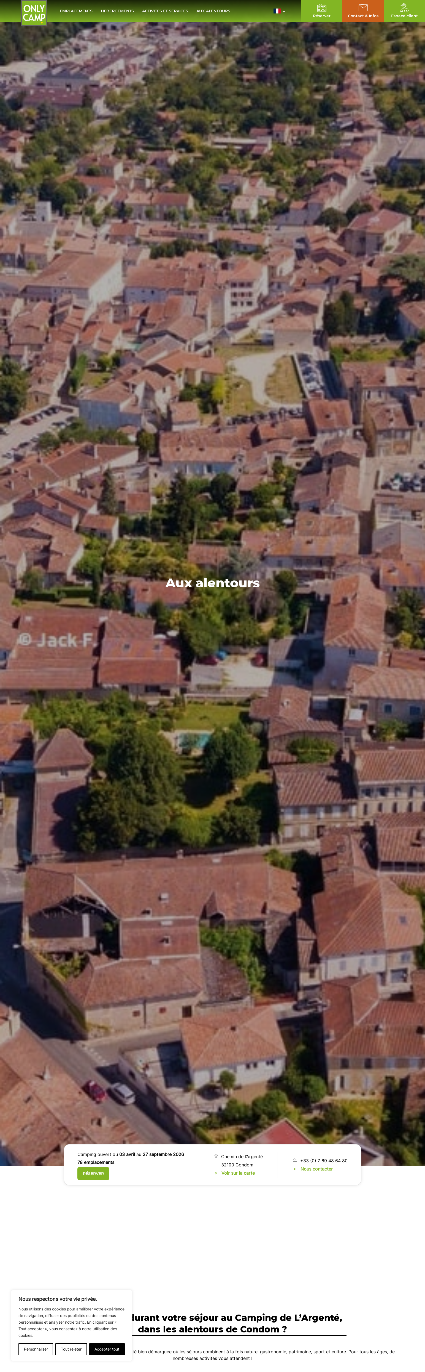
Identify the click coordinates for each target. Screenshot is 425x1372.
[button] (281, 11)
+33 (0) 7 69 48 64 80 (324, 1160)
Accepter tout (106, 1349)
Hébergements (117, 11)
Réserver (93, 1173)
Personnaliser (36, 1349)
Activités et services (165, 11)
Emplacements (76, 11)
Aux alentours (213, 11)
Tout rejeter (71, 1349)
